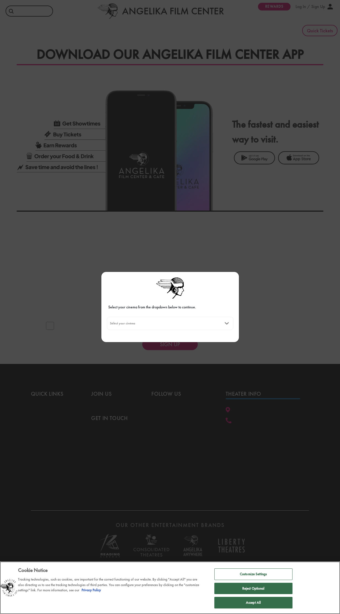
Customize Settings (253, 574)
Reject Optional (253, 588)
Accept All (253, 603)
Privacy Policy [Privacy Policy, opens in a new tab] (91, 590)
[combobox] (109, 323)
